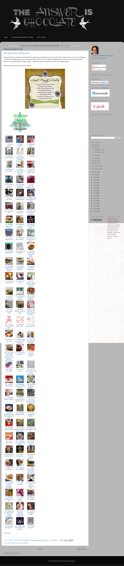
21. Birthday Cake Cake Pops (31, 226)
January (97, 169)
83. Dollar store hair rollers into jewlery (20, 527)
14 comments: (53, 540)
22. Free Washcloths (9, 238)
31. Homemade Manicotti (9, 281)
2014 (94, 201)
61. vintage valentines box (9, 428)
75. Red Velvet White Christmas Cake (31, 485)
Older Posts (81, 549)
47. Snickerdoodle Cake (20, 353)
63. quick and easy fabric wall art (31, 429)
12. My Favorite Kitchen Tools (30, 186)
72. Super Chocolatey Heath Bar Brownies (30, 470)
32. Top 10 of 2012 (20, 281)
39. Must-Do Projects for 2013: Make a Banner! (30, 312)
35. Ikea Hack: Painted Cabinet (20, 297)
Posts (94, 65)
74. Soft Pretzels (20, 483)
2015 (94, 198)
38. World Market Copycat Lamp (20, 311)
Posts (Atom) (16, 553)
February (97, 166)
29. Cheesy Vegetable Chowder (20, 267)
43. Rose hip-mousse (9, 340)
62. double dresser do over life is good (20, 429)
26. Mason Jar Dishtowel (20, 252)
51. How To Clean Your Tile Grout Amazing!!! (31, 372)
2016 (94, 195)
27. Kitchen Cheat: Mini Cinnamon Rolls (31, 253)
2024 (94, 174)
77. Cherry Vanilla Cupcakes (20, 499)
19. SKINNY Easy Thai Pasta (9, 226)
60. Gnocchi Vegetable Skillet (31, 414)
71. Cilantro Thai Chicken (19, 468)
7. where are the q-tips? (9, 170)
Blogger (72, 561)
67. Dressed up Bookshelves (9, 455)
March (97, 163)
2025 (94, 172)
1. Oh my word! (9, 145)
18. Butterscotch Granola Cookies (31, 212)
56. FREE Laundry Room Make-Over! (20, 399)
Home (6, 37)
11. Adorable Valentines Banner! (20, 186)
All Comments (97, 69)
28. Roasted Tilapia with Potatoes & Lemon (9, 268)
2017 (94, 193)
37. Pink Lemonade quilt (9, 311)
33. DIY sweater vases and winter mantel (31, 283)
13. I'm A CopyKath (9, 198)
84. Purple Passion (30, 526)
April (96, 161)
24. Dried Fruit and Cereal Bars (31, 239)
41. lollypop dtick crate (20, 325)
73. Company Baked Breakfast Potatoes (9, 485)
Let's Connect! (41, 37)
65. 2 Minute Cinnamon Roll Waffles (20, 442)
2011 (94, 209)
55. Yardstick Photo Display (9, 398)
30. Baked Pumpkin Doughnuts (31, 267)
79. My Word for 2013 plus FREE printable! (9, 513)
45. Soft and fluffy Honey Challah (31, 341)
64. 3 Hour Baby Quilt (9, 441)
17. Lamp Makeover (19, 212)
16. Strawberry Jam (9, 212)
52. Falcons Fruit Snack (9, 385)
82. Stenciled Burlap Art (9, 526)
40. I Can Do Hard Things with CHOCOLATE (9, 327)
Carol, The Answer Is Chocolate (103, 55)
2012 (94, 206)
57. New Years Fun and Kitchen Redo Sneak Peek (31, 400)
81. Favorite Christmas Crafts (31, 512)
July (96, 147)
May (96, 158)
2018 (94, 190)
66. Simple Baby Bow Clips (30, 442)
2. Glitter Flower (20, 145)
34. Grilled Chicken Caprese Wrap (9, 297)
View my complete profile (98, 58)
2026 (94, 145)
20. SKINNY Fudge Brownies (20, 226)
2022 (94, 180)
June (96, 155)
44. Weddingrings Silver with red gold (20, 341)
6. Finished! (31, 156)
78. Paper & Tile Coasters (30, 498)
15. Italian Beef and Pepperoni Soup (31, 199)
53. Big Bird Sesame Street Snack (20, 386)
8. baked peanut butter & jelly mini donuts (20, 172)
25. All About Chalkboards (9, 252)
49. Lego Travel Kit (9, 370)
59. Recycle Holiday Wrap (20, 413)
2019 (94, 188)
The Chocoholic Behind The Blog (22, 37)
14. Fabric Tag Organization (20, 198)
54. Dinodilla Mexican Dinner (31, 386)
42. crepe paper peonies (31, 325)
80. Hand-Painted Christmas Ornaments (20, 513)
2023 (94, 177)
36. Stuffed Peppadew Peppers (31, 297)
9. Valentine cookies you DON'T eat (31, 171)
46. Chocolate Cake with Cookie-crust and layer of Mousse (9, 356)
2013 (94, 203)
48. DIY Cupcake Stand (31, 354)
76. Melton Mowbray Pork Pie (9, 499)
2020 (94, 185)
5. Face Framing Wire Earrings (20, 157)
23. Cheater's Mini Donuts (20, 238)
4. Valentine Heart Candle (9, 156)
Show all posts (65, 46)
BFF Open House (99, 149)
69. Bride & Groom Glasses (31, 456)
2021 (94, 182)
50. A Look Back (20, 370)
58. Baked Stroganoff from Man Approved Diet (9, 415)
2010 (94, 211)
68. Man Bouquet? (20, 455)
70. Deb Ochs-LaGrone (9, 468)
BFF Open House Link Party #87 (17, 53)
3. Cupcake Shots (31, 145)
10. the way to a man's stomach (9, 186)
